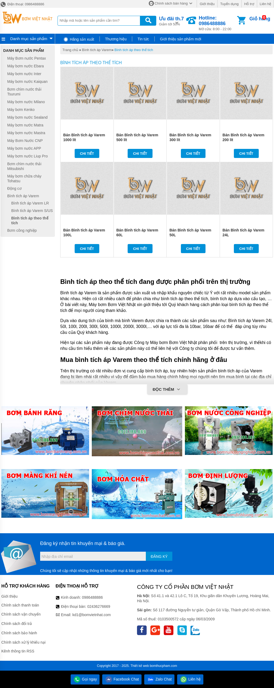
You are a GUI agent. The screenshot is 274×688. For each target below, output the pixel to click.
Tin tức (143, 39)
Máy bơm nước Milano (26, 102)
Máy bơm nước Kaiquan (27, 81)
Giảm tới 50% (171, 20)
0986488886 (92, 597)
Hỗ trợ (249, 4)
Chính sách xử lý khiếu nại (23, 642)
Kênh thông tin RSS (17, 651)
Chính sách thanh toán (20, 605)
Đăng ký (159, 556)
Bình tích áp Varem (97, 50)
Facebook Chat (122, 679)
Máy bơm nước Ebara (25, 66)
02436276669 (98, 606)
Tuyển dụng (229, 4)
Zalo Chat (159, 679)
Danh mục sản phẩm (28, 38)
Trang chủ (70, 50)
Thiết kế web (140, 666)
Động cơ (14, 188)
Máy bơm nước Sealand (27, 117)
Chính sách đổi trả (16, 623)
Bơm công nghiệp (22, 230)
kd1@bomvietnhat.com (91, 615)
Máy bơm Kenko (21, 109)
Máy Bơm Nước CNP (25, 140)
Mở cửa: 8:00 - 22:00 (217, 23)
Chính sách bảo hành (19, 633)
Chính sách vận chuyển (21, 614)
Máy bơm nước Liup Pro (27, 156)
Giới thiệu (207, 4)
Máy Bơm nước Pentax (26, 58)
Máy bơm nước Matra (25, 125)
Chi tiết (87, 154)
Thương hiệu (116, 39)
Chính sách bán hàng (171, 3)
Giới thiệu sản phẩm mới (180, 39)
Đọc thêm (167, 389)
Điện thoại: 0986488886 (22, 4)
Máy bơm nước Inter (24, 74)
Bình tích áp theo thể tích (134, 50)
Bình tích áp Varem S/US (32, 210)
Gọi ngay (85, 679)
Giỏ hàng (259, 18)
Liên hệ (265, 4)
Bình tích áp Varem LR (30, 203)
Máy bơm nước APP (24, 148)
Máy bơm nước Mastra (26, 133)
